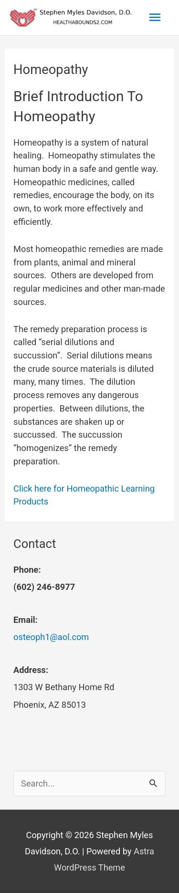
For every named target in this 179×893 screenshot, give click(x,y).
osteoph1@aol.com (51, 637)
